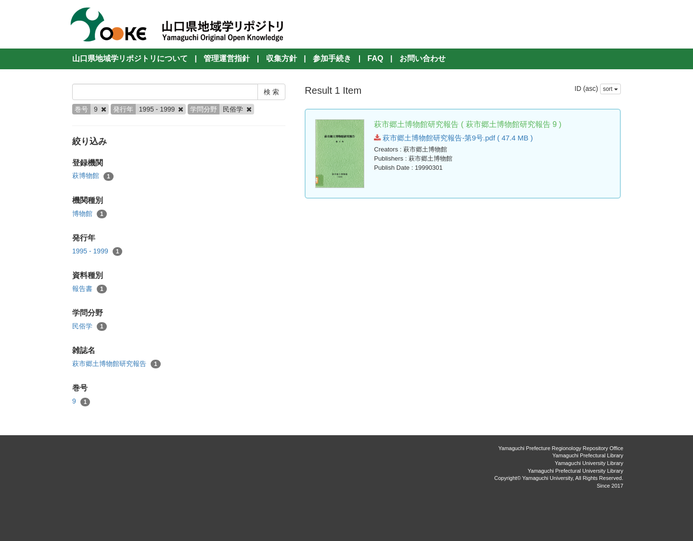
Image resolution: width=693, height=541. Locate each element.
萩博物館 (93, 176)
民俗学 (89, 326)
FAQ (376, 58)
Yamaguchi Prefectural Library (587, 455)
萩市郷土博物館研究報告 (116, 364)
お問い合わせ (422, 58)
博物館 (89, 214)
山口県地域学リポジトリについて (130, 58)
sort (610, 89)
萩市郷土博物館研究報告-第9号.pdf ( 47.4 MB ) (453, 138)
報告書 (89, 289)
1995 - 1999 (97, 251)
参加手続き (332, 58)
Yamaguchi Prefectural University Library (575, 471)
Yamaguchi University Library (589, 463)
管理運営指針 (227, 58)
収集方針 (281, 58)
